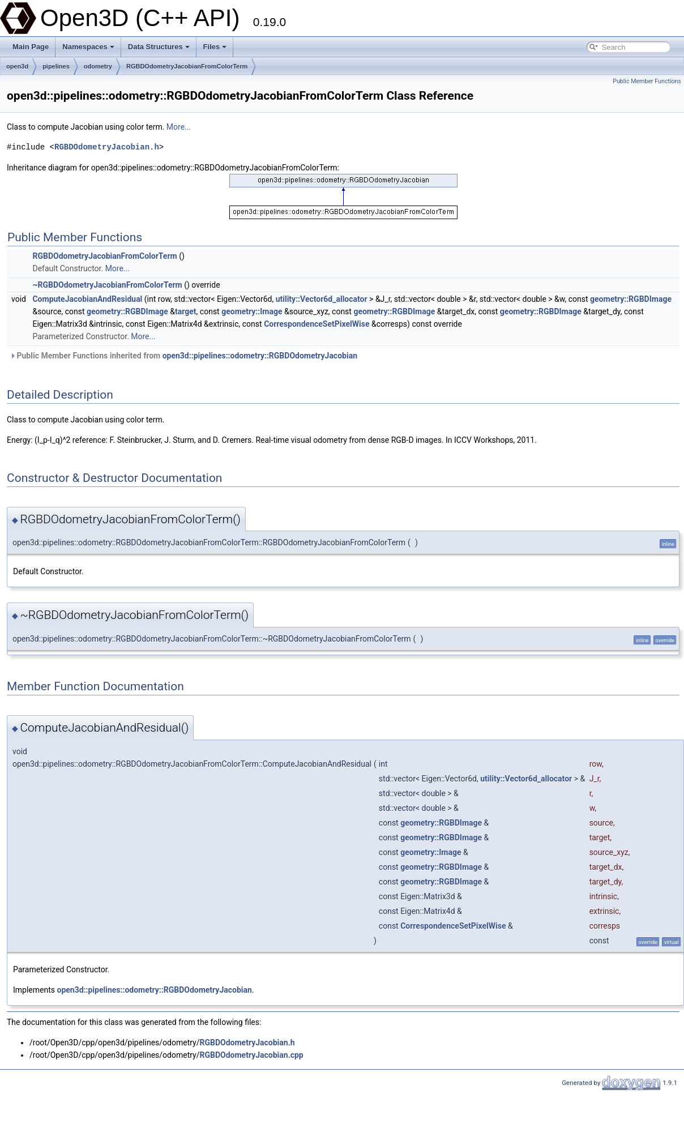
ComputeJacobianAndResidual (87, 299)
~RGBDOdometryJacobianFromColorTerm (107, 284)
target (185, 311)
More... (178, 126)
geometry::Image (251, 311)
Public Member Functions (647, 81)
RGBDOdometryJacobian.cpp (251, 1054)
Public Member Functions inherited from (183, 355)
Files (215, 46)
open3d (17, 66)
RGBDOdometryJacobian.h (106, 147)
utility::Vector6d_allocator (321, 299)
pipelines (56, 66)
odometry (98, 66)
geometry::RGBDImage (631, 299)
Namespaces (88, 46)
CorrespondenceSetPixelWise (316, 323)
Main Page (30, 46)
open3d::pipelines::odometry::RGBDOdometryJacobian (260, 355)
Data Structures (159, 46)
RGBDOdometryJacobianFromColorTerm (186, 66)
